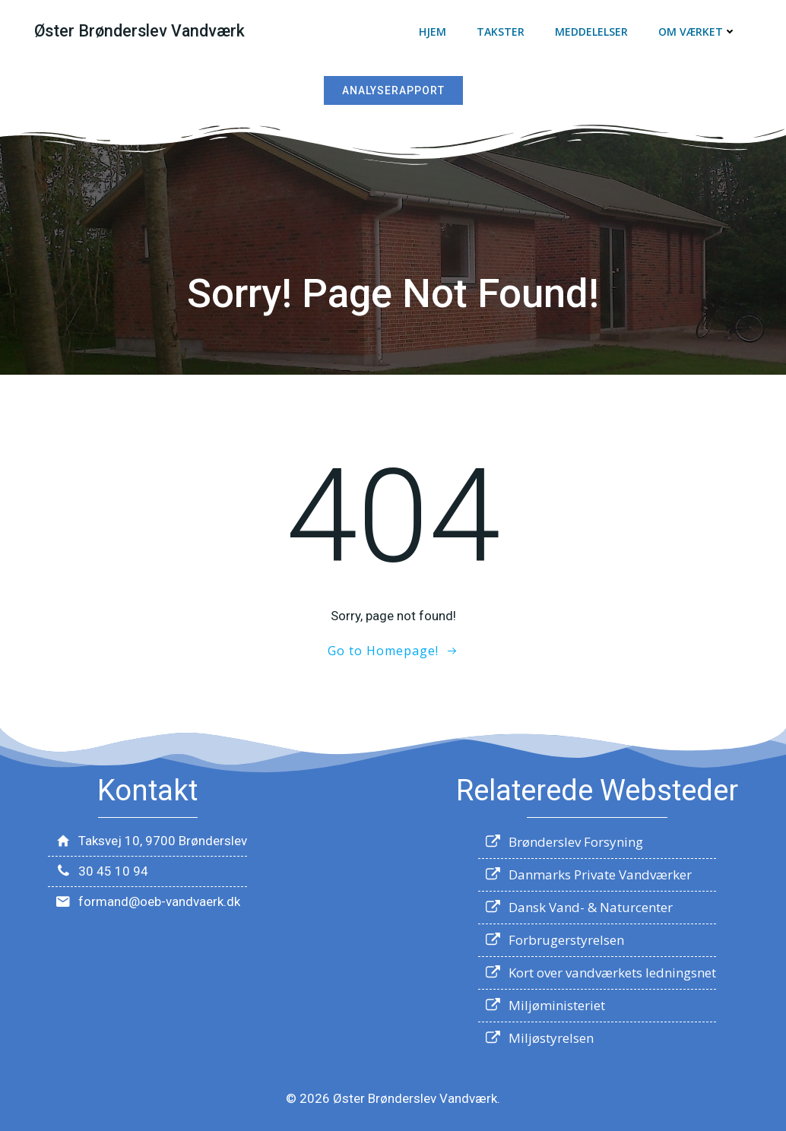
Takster (501, 31)
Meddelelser (591, 31)
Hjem (432, 31)
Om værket (697, 31)
